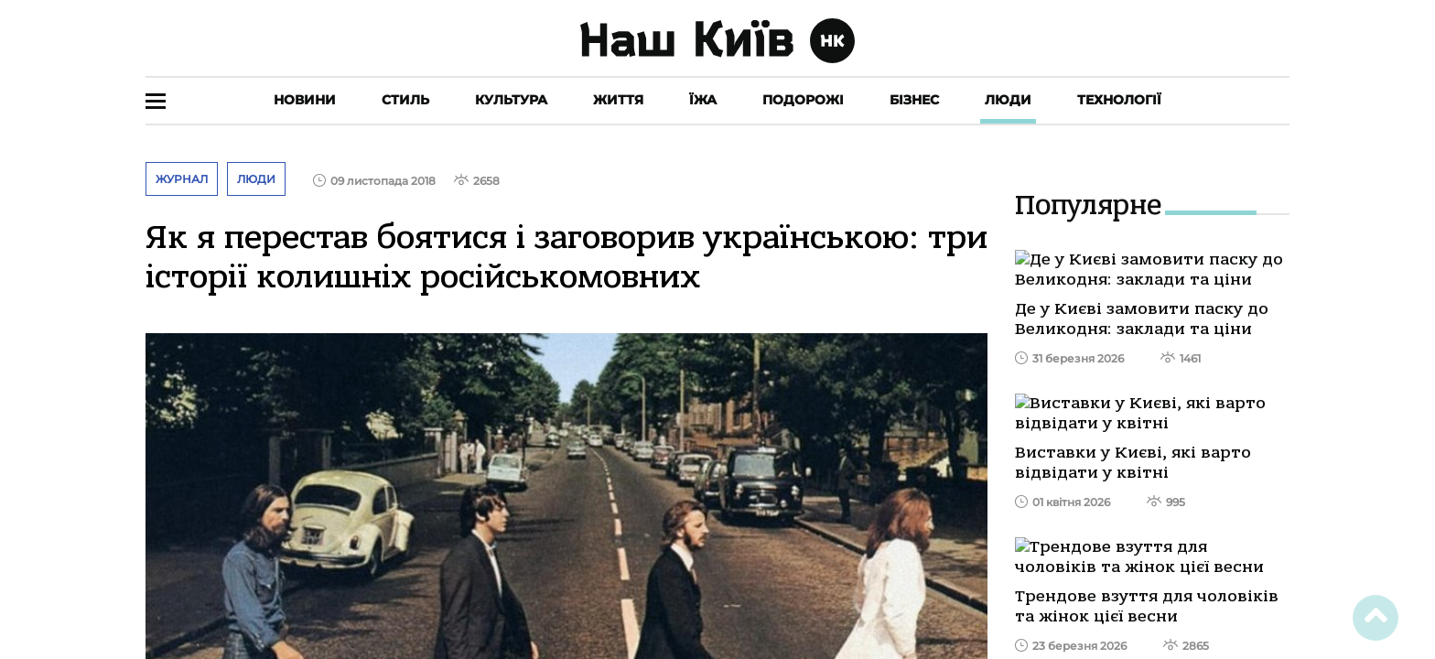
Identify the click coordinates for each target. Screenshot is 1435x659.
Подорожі (803, 100)
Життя (618, 100)
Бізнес (914, 100)
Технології (1119, 100)
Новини (305, 100)
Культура (511, 100)
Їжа (703, 100)
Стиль (405, 100)
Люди (1008, 100)
